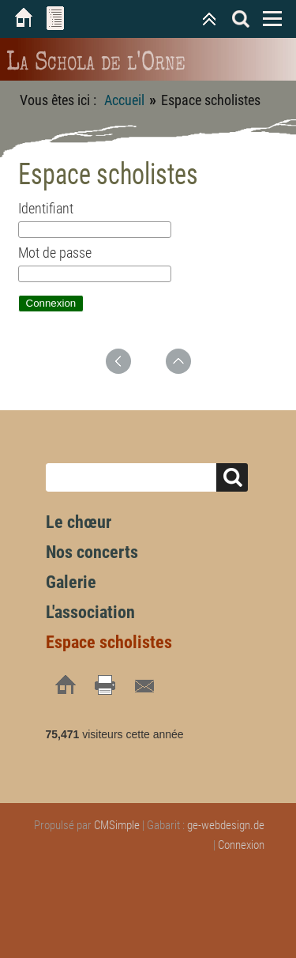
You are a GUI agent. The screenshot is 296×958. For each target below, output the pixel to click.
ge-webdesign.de (225, 825)
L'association (90, 612)
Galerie (71, 582)
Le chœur (78, 522)
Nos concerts (92, 552)
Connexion (241, 845)
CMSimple (117, 825)
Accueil (124, 100)
